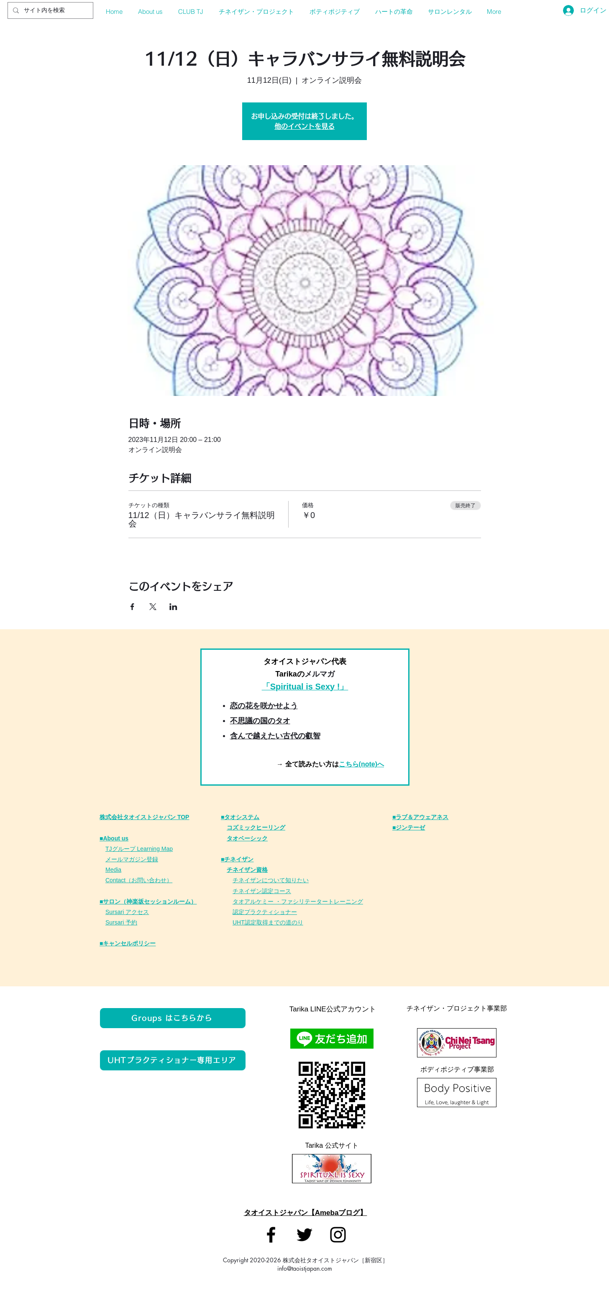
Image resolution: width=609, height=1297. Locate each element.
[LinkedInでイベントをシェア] (173, 606)
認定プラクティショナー (265, 912)
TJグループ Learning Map (139, 848)
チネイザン (247, 891)
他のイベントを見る (304, 126)
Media (113, 869)
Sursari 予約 (121, 922)
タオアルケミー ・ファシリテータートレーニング (298, 901)
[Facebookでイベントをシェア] (132, 606)
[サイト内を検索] (49, 10)
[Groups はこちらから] (173, 1018)
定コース (279, 891)
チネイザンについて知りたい (271, 880)
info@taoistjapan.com (304, 1268)
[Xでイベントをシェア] (153, 606)
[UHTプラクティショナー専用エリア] (173, 1060)
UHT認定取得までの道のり (268, 922)
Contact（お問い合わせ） (138, 880)
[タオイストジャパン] (271, 1234)
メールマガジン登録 (131, 859)
